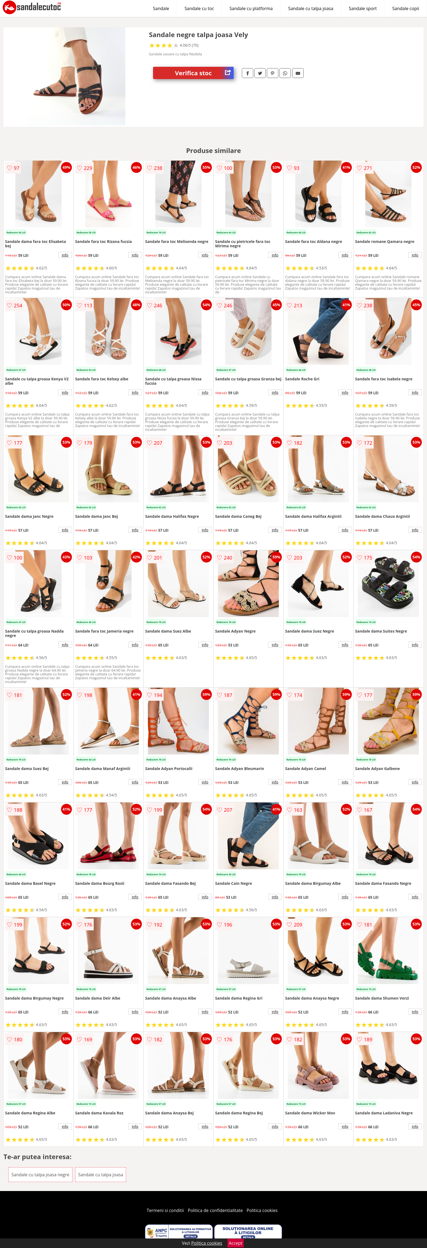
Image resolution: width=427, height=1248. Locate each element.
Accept (235, 1243)
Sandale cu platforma (251, 8)
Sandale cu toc (199, 8)
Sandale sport (363, 8)
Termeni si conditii (165, 1210)
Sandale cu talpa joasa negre (40, 1175)
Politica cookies (262, 1210)
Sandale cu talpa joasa (310, 8)
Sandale (161, 8)
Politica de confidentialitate (215, 1210)
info (65, 254)
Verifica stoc (204, 73)
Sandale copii (405, 8)
